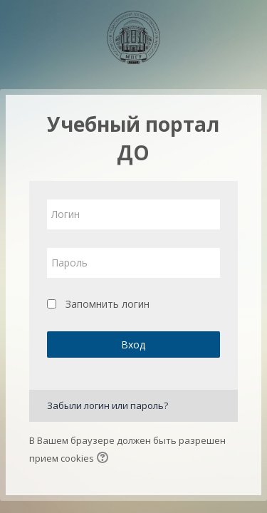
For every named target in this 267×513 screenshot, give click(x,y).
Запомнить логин (108, 304)
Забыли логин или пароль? (107, 405)
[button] (104, 459)
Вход (133, 344)
